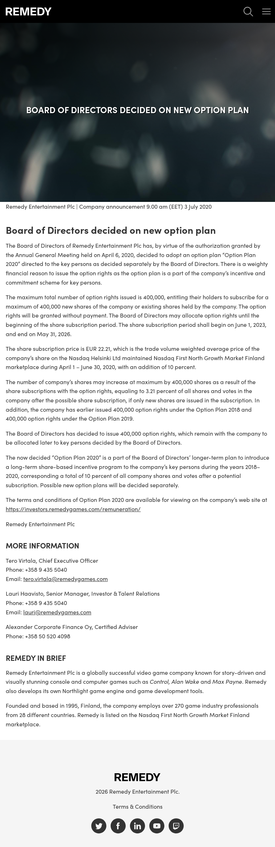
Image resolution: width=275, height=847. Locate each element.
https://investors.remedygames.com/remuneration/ (73, 509)
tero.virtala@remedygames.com (65, 578)
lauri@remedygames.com (57, 612)
